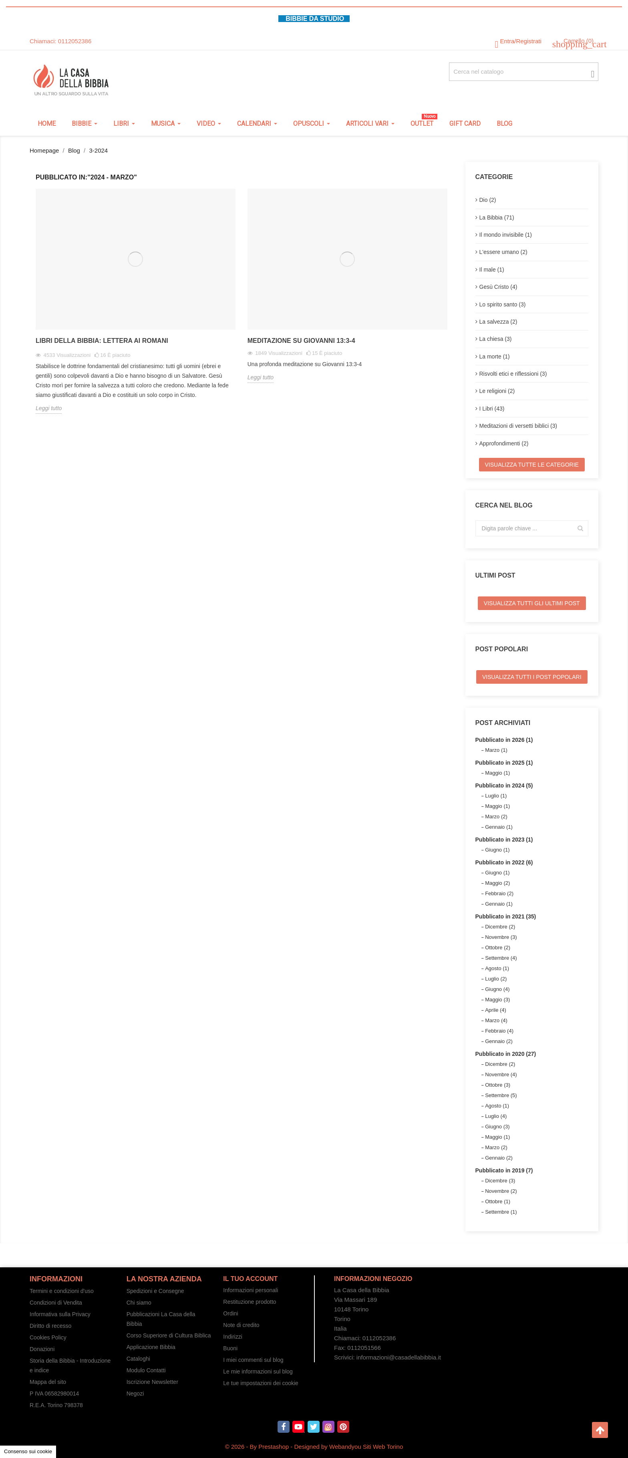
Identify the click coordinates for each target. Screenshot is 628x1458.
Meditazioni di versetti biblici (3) (518, 426)
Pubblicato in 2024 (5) (504, 785)
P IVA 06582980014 (54, 1393)
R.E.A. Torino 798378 (56, 1405)
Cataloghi (138, 1358)
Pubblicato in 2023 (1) (504, 839)
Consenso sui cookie (28, 1451)
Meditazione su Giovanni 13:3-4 (301, 340)
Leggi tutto (49, 408)
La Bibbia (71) (496, 217)
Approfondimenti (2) (504, 443)
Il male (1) (491, 269)
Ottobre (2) (497, 947)
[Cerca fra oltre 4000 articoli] (523, 71)
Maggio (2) (497, 883)
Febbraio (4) (499, 1031)
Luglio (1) (496, 796)
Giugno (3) (497, 1127)
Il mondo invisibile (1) (505, 235)
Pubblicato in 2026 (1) (504, 740)
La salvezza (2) (498, 321)
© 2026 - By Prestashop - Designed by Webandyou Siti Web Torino (314, 1446)
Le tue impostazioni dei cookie (260, 1383)
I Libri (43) (492, 408)
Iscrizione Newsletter (152, 1382)
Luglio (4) (496, 1116)
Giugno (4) (497, 989)
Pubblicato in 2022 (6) (504, 862)
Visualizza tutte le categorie (532, 464)
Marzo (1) (496, 750)
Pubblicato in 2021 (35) (505, 916)
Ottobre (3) (497, 1085)
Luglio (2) (496, 979)
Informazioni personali (250, 1290)
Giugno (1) (497, 850)
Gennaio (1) (499, 827)
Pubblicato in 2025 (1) (504, 762)
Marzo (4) (496, 1020)
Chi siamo (139, 1302)
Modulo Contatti (146, 1370)
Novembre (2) (501, 1191)
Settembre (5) (501, 1095)
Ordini (230, 1313)
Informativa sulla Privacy (60, 1314)
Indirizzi (232, 1336)
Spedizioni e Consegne (155, 1291)
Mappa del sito (48, 1382)
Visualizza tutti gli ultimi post (532, 603)
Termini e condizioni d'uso (62, 1291)
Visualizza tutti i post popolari (532, 677)
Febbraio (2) (499, 893)
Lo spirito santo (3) (502, 304)
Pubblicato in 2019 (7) (504, 1170)
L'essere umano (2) (503, 252)
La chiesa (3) (495, 339)
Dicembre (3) (500, 1181)
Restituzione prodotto (249, 1302)
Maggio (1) (497, 773)
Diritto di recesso (50, 1326)
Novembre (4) (501, 1074)
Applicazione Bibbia (151, 1347)
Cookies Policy (48, 1337)
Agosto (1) (497, 968)
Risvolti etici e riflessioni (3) (513, 374)
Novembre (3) (501, 937)
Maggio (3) (497, 1000)
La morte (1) (494, 356)
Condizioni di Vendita (56, 1302)
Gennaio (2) (499, 1041)
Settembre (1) (501, 1212)
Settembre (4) (501, 958)
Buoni (230, 1348)
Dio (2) (487, 200)
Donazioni (42, 1349)
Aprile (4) (495, 1010)
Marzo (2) (496, 817)
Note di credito (241, 1325)
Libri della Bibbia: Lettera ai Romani (102, 340)
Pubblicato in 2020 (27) (505, 1054)
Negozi (135, 1393)
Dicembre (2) (500, 927)
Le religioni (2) (497, 391)
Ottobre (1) (497, 1201)
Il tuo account (250, 1278)
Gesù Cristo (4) (498, 287)
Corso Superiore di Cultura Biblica (169, 1335)
